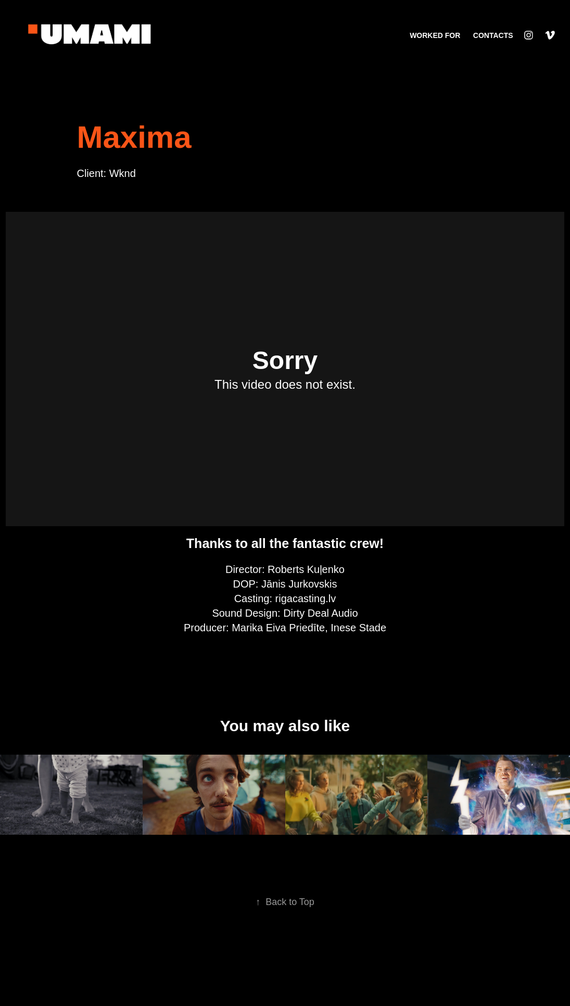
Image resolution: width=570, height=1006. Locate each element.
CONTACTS (493, 35)
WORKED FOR (435, 35)
